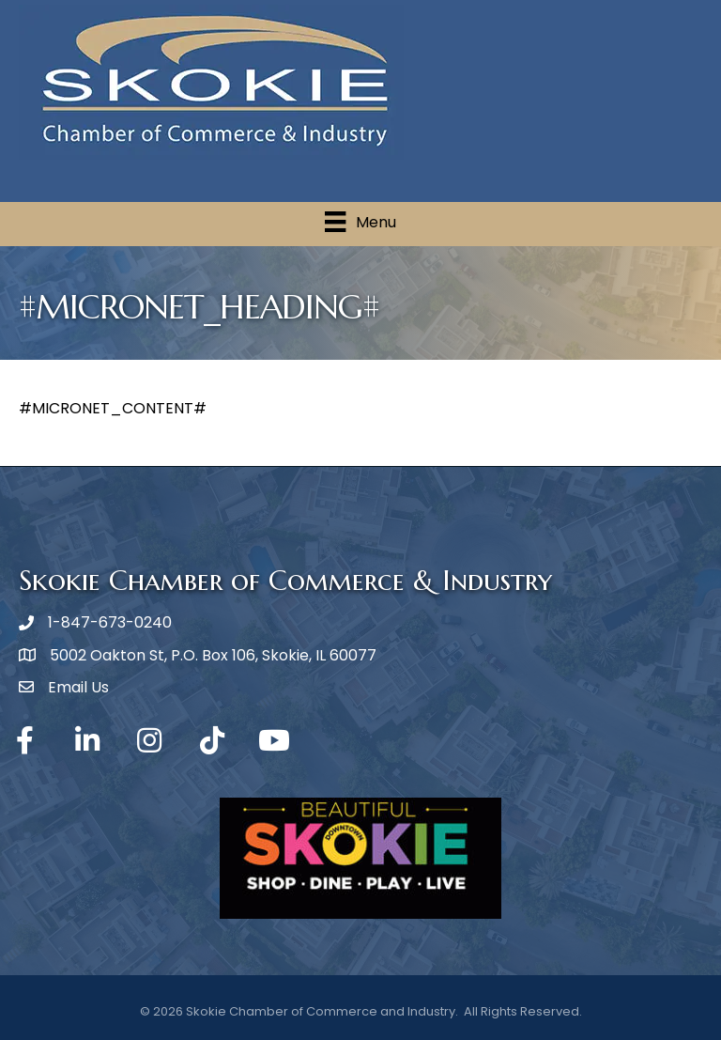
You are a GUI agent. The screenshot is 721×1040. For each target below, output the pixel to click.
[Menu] (360, 221)
